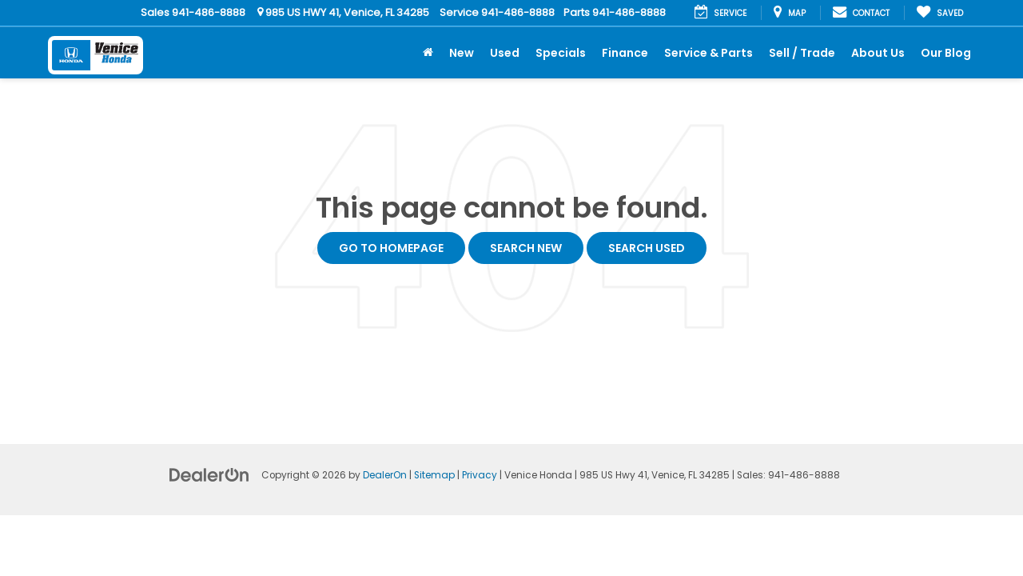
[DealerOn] (209, 474)
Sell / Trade (802, 53)
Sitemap (434, 475)
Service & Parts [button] (708, 53)
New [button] (461, 53)
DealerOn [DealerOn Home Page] (385, 475)
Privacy (479, 475)
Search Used (646, 248)
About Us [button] (878, 53)
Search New (526, 248)
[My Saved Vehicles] (939, 13)
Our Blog (946, 53)
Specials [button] (560, 53)
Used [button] (504, 53)
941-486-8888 (208, 12)
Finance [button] (625, 53)
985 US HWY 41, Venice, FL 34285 (343, 12)
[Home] (428, 52)
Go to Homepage (391, 248)
